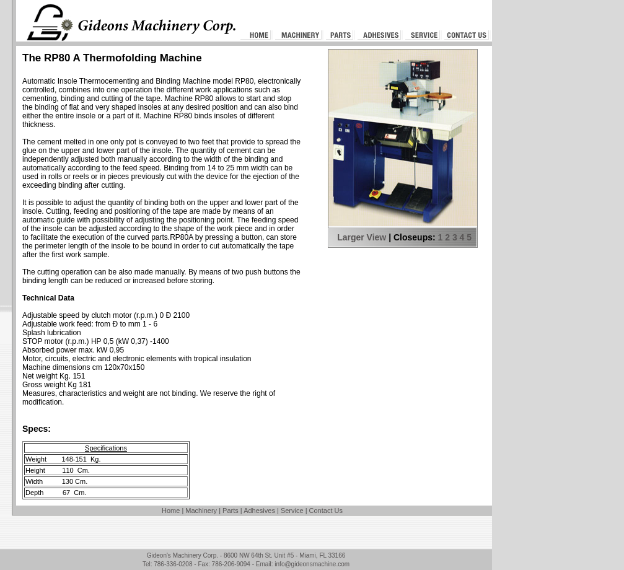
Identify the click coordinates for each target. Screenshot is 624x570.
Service (292, 510)
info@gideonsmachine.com (312, 564)
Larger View (361, 237)
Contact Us (326, 510)
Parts (230, 510)
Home (171, 510)
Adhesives (259, 510)
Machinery (201, 510)
